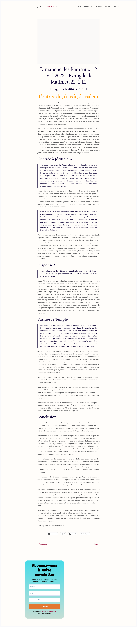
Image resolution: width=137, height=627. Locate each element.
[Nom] (44, 593)
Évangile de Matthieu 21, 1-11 (68, 89)
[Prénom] (44, 586)
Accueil (78, 7)
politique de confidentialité (49, 611)
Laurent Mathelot (48, 7)
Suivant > (96, 544)
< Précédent (42, 544)
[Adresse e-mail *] (44, 600)
